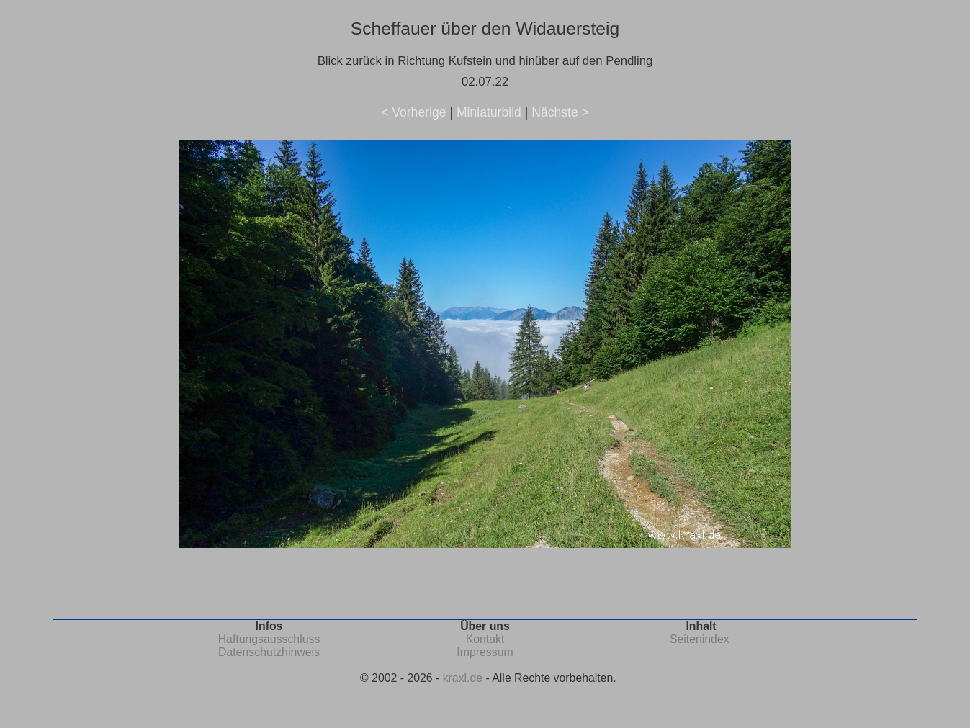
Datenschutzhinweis (269, 652)
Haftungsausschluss (269, 639)
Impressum (485, 652)
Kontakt (485, 639)
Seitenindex (699, 639)
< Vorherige (413, 112)
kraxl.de (462, 678)
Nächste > (560, 112)
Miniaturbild (489, 112)
